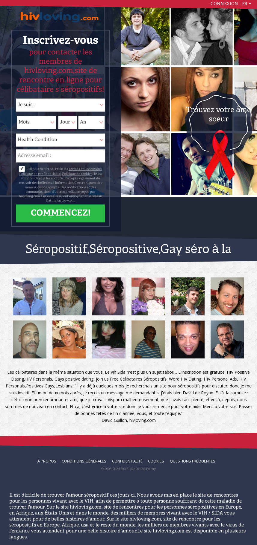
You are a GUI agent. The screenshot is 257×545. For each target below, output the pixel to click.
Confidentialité (127, 461)
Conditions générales (84, 461)
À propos (46, 461)
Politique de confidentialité (40, 174)
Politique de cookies (77, 174)
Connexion (224, 4)
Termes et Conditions (85, 169)
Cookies (156, 461)
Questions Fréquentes (192, 461)
